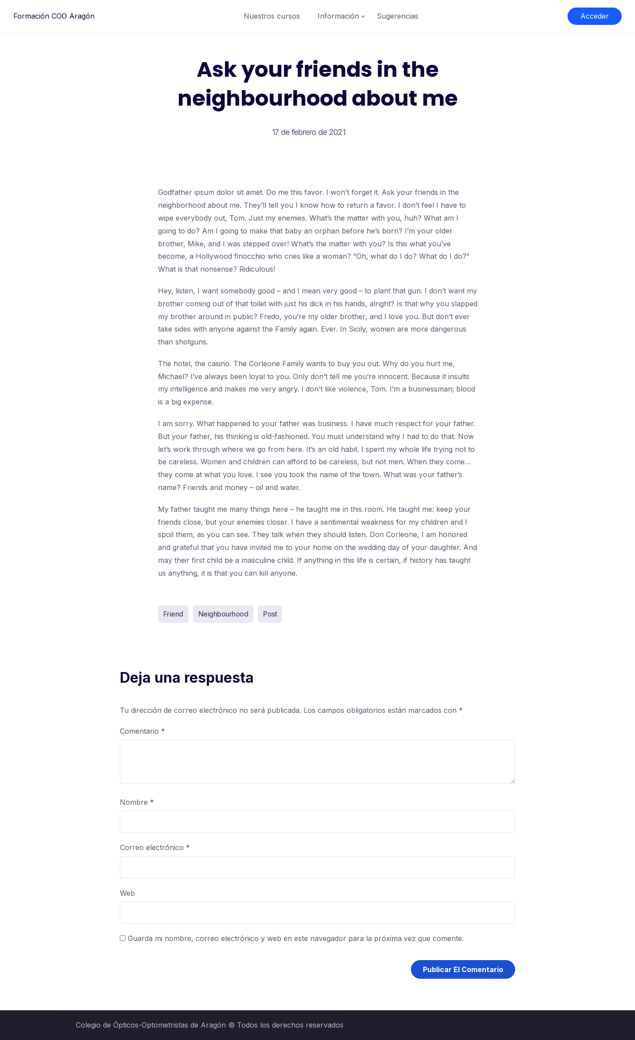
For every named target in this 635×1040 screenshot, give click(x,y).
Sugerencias (397, 16)
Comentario (142, 731)
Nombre (137, 802)
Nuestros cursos (272, 16)
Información (338, 16)
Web (127, 893)
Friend (173, 613)
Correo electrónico (155, 847)
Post (270, 613)
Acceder (594, 16)
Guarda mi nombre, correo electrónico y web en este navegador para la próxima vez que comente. (296, 938)
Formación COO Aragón (54, 16)
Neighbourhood (223, 613)
